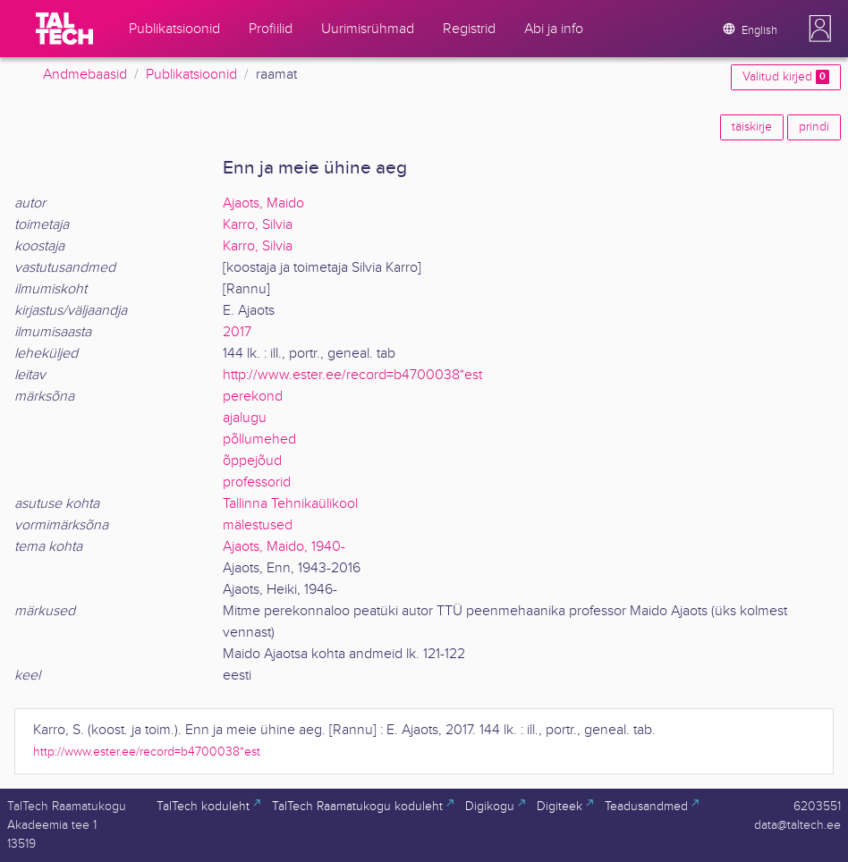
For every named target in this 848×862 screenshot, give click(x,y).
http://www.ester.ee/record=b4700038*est (352, 375)
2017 (237, 332)
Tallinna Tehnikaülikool (290, 503)
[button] (820, 28)
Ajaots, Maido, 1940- (284, 546)
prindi (814, 127)
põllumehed (259, 439)
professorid (257, 482)
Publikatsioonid (191, 74)
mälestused (258, 525)
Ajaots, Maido (263, 203)
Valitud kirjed (785, 77)
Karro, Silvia (258, 224)
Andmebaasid (85, 74)
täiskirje (752, 127)
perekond (253, 396)
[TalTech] (64, 29)
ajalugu (245, 418)
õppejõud (252, 460)
